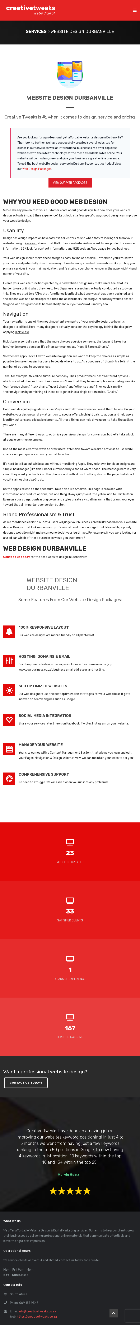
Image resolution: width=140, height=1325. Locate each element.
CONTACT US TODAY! (26, 1082)
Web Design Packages (36, 169)
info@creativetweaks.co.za (37, 1311)
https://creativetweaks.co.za (37, 1316)
